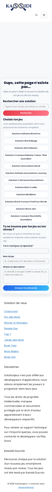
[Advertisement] (26, 49)
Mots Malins (11, 351)
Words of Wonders (16, 323)
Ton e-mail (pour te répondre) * (18, 246)
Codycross (11, 311)
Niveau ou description (14, 267)
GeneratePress (26, 487)
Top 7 (7, 334)
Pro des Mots (12, 317)
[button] (36, 15)
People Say (11, 328)
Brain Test (10, 345)
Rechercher (26, 113)
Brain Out (10, 357)
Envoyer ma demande (26, 288)
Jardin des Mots (14, 340)
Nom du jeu (8, 256)
